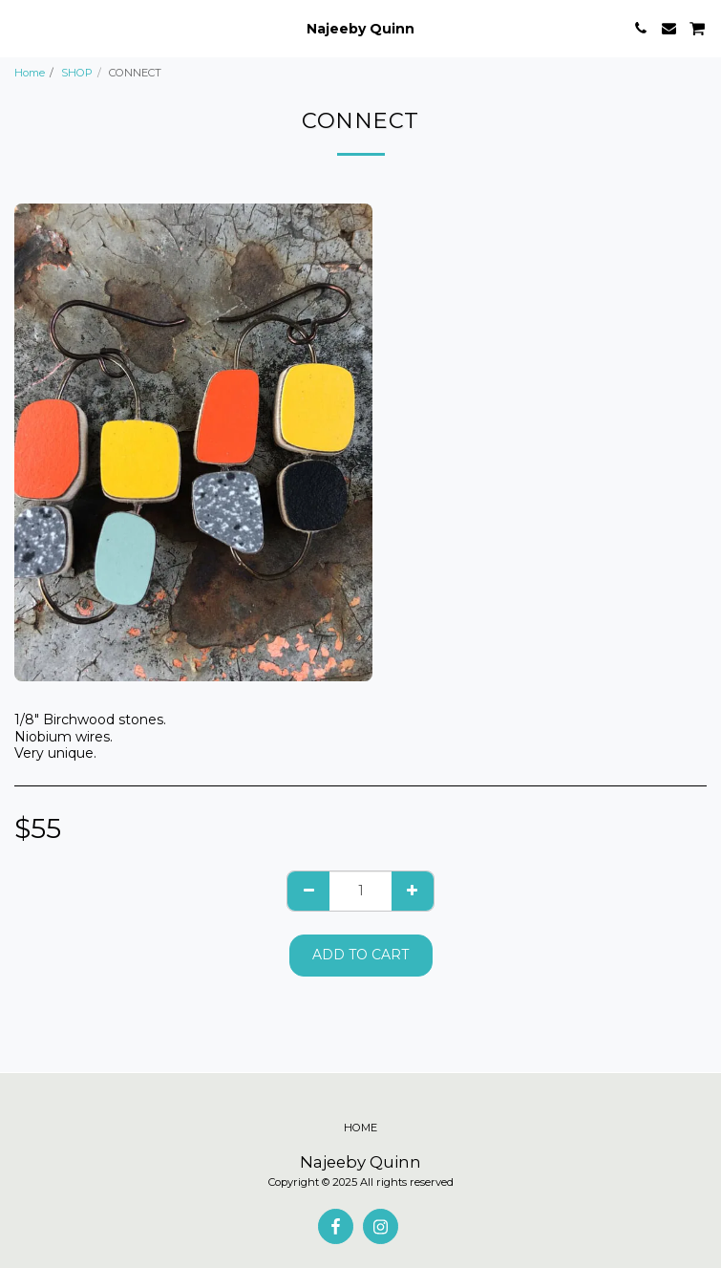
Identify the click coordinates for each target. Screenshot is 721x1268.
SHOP (77, 72)
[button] (21, 28)
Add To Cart (360, 954)
